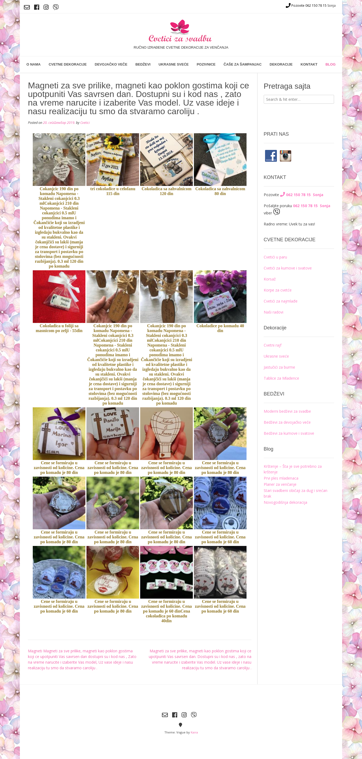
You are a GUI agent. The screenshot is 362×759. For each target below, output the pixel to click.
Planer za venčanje (280, 484)
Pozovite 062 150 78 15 (306, 5)
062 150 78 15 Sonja (301, 194)
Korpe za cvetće (278, 290)
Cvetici (85, 122)
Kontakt (309, 64)
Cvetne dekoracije (68, 64)
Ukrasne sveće (173, 64)
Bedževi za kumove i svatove (289, 433)
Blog (330, 64)
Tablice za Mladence (281, 378)
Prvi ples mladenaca (281, 478)
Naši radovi (273, 312)
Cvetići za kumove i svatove (288, 268)
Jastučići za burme (279, 367)
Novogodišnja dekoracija (285, 502)
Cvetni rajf (272, 345)
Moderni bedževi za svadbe (287, 411)
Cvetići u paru (275, 257)
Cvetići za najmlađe (281, 301)
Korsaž (270, 279)
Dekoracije (281, 64)
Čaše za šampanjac (243, 64)
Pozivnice (206, 64)
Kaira (194, 732)
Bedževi (142, 64)
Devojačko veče (111, 64)
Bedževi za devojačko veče (287, 422)
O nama (33, 64)
